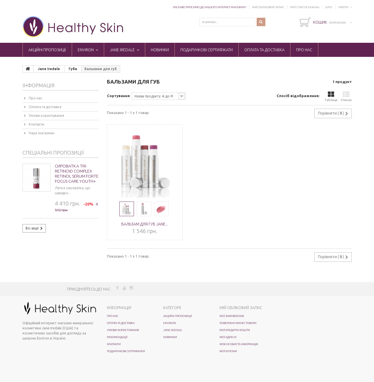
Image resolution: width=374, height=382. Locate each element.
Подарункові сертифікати (206, 50)
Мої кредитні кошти (235, 330)
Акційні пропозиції (47, 50)
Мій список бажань (304, 7)
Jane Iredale (122, 50)
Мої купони (228, 351)
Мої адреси (228, 337)
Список (346, 96)
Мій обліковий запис (268, 7)
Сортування (118, 96)
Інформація (39, 85)
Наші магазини (41, 133)
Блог (328, 7)
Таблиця (330, 96)
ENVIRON (86, 50)
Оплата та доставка (264, 50)
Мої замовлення (232, 316)
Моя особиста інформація (239, 344)
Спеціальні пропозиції (53, 152)
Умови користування (46, 115)
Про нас (304, 50)
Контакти (36, 124)
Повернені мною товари (238, 323)
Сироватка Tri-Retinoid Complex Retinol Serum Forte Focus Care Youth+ (76, 174)
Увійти (343, 7)
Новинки (160, 50)
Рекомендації (117, 337)
